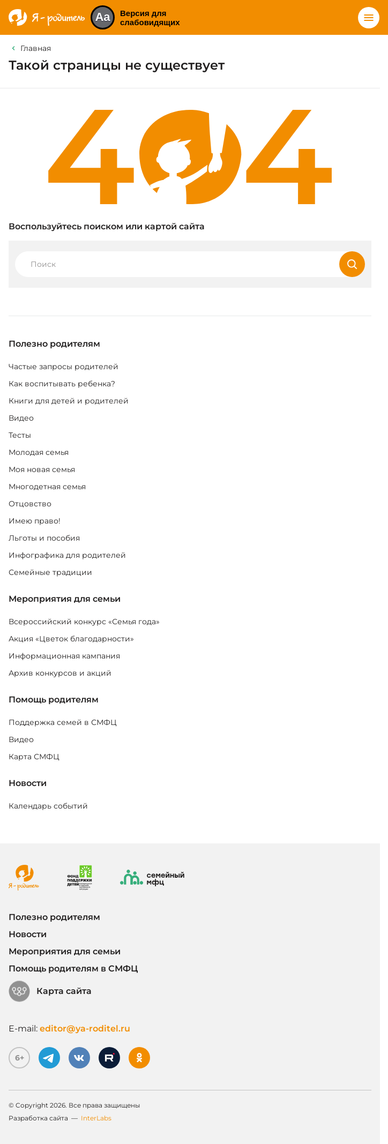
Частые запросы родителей (63, 366)
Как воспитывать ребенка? (62, 383)
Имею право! (35, 521)
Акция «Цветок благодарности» (71, 639)
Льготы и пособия (44, 538)
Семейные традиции (50, 572)
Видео (21, 418)
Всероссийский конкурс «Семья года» (84, 621)
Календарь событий (48, 806)
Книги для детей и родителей (69, 401)
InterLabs (96, 1118)
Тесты (20, 435)
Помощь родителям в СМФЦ (73, 968)
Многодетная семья (47, 486)
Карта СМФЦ (34, 756)
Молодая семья (39, 452)
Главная (35, 48)
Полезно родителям (54, 344)
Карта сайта (50, 991)
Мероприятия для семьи (65, 599)
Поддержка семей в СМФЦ (63, 722)
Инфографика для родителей (67, 555)
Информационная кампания (64, 656)
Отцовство (30, 504)
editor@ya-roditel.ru (85, 1028)
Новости (28, 783)
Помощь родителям (54, 699)
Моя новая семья (42, 469)
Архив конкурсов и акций (60, 673)
